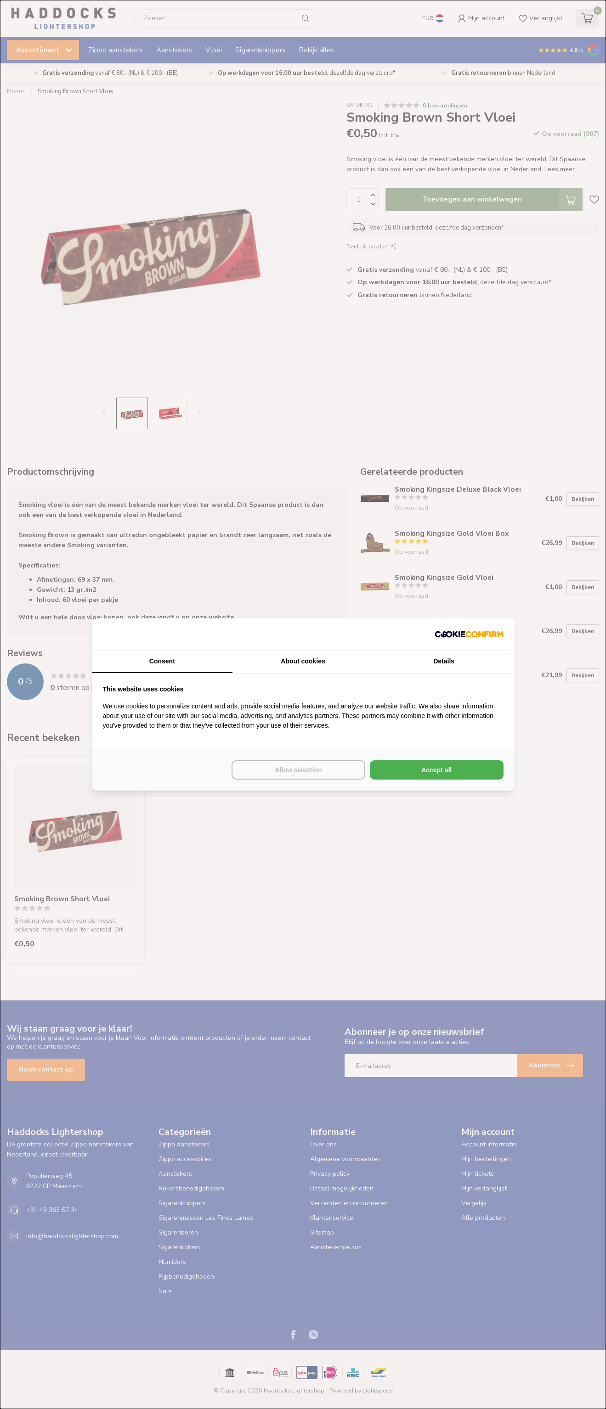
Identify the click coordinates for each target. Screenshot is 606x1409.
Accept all (436, 770)
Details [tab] (443, 661)
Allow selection (298, 770)
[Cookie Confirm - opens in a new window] (469, 634)
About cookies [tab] (303, 661)
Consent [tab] (162, 661)
